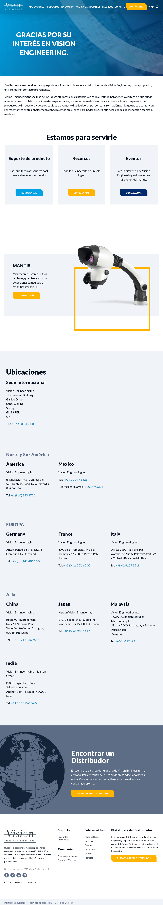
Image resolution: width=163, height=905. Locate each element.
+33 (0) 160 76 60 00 (76, 565)
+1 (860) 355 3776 (23, 495)
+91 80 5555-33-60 (24, 703)
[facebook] (6, 875)
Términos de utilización (40, 902)
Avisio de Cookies (64, 902)
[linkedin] (18, 875)
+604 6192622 (125, 641)
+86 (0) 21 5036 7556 (25, 639)
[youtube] (24, 875)
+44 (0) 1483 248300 (20, 424)
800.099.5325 (94, 486)
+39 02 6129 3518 (127, 565)
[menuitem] (151, 7)
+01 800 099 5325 (75, 479)
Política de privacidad (14, 902)
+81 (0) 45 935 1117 (76, 631)
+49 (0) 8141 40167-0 (25, 561)
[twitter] (12, 875)
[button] (157, 7)
